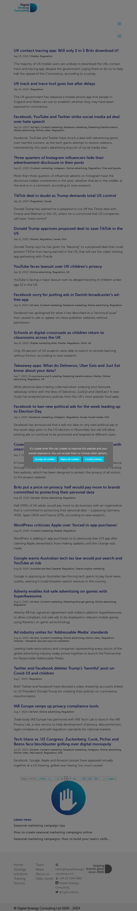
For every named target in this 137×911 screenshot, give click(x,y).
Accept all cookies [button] (45, 459)
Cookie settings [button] (93, 459)
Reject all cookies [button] (70, 459)
